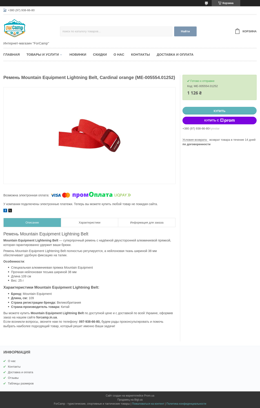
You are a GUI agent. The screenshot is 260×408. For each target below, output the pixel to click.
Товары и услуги (43, 54)
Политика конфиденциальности (186, 403)
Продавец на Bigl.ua (130, 399)
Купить (219, 111)
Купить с (219, 120)
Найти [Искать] (185, 31)
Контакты (140, 54)
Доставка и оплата (175, 54)
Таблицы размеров (21, 383)
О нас (118, 54)
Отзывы (13, 377)
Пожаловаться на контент (148, 403)
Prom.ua (149, 395)
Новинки (77, 54)
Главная (11, 54)
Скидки (100, 54)
